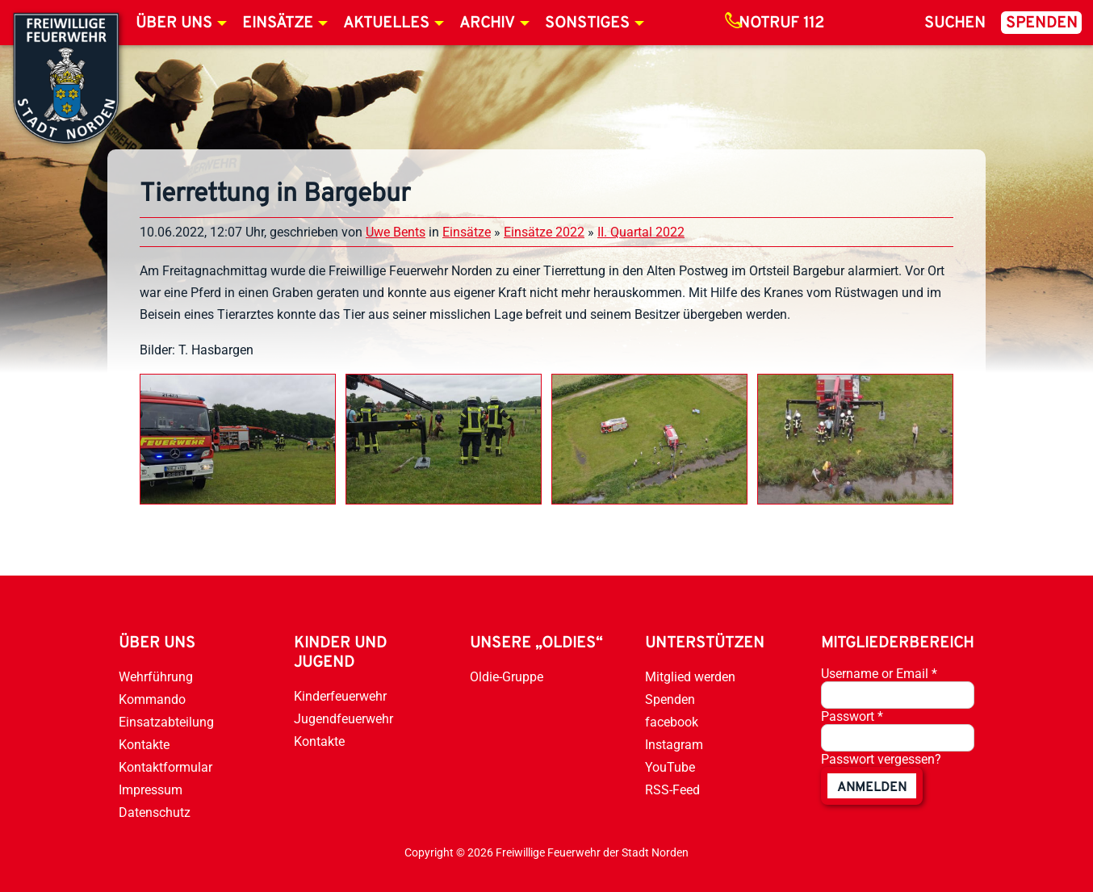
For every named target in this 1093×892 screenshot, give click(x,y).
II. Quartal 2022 (641, 232)
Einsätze (277, 23)
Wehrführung (156, 677)
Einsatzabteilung (166, 722)
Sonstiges (587, 23)
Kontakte (144, 744)
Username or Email (879, 673)
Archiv (487, 23)
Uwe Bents (395, 232)
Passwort (852, 716)
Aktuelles (386, 23)
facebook (671, 722)
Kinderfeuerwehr (340, 696)
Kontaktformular (165, 767)
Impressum (150, 790)
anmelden (872, 788)
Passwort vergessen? (881, 759)
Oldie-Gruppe (506, 677)
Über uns (174, 23)
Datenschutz (155, 812)
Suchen (955, 23)
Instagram (674, 744)
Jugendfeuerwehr (343, 719)
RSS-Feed (672, 790)
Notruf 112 (781, 23)
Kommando (152, 699)
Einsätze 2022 (544, 232)
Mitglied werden (690, 677)
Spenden (1042, 23)
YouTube (670, 767)
